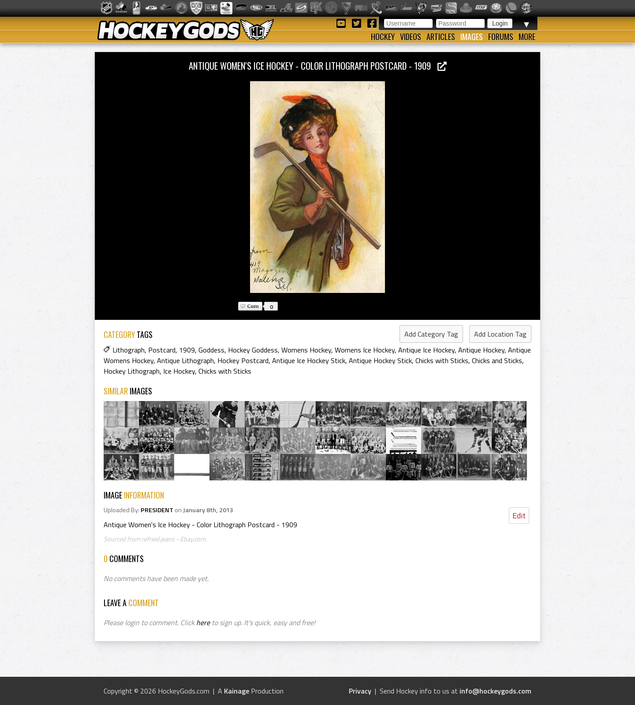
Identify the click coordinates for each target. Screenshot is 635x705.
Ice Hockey (179, 371)
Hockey (383, 36)
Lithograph (128, 350)
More (527, 36)
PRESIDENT (157, 510)
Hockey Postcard (243, 360)
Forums (500, 36)
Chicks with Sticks (441, 360)
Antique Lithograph (185, 360)
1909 (187, 350)
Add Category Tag (431, 334)
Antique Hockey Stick (380, 360)
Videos (410, 36)
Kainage (236, 691)
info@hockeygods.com (495, 691)
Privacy (360, 691)
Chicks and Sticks (497, 360)
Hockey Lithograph (132, 371)
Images (471, 36)
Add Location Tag (500, 334)
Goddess (211, 350)
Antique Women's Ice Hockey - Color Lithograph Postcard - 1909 (318, 65)
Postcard (162, 350)
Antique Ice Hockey (426, 350)
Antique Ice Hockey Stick (308, 360)
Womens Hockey (306, 350)
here (203, 622)
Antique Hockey (481, 350)
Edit (519, 515)
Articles (440, 36)
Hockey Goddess (253, 350)
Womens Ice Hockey (365, 350)
